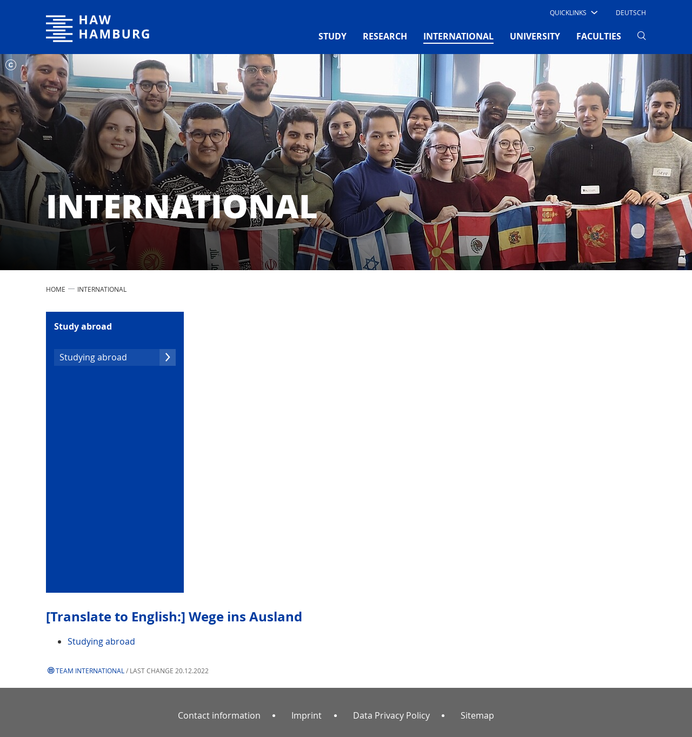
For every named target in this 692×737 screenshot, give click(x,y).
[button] (573, 12)
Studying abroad (117, 357)
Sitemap (477, 715)
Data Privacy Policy (391, 715)
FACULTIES (598, 36)
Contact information (219, 715)
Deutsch (631, 12)
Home (55, 289)
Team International (90, 670)
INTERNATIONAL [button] (458, 35)
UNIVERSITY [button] (535, 36)
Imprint (306, 715)
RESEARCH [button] (385, 36)
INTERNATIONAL (102, 289)
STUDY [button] (332, 36)
